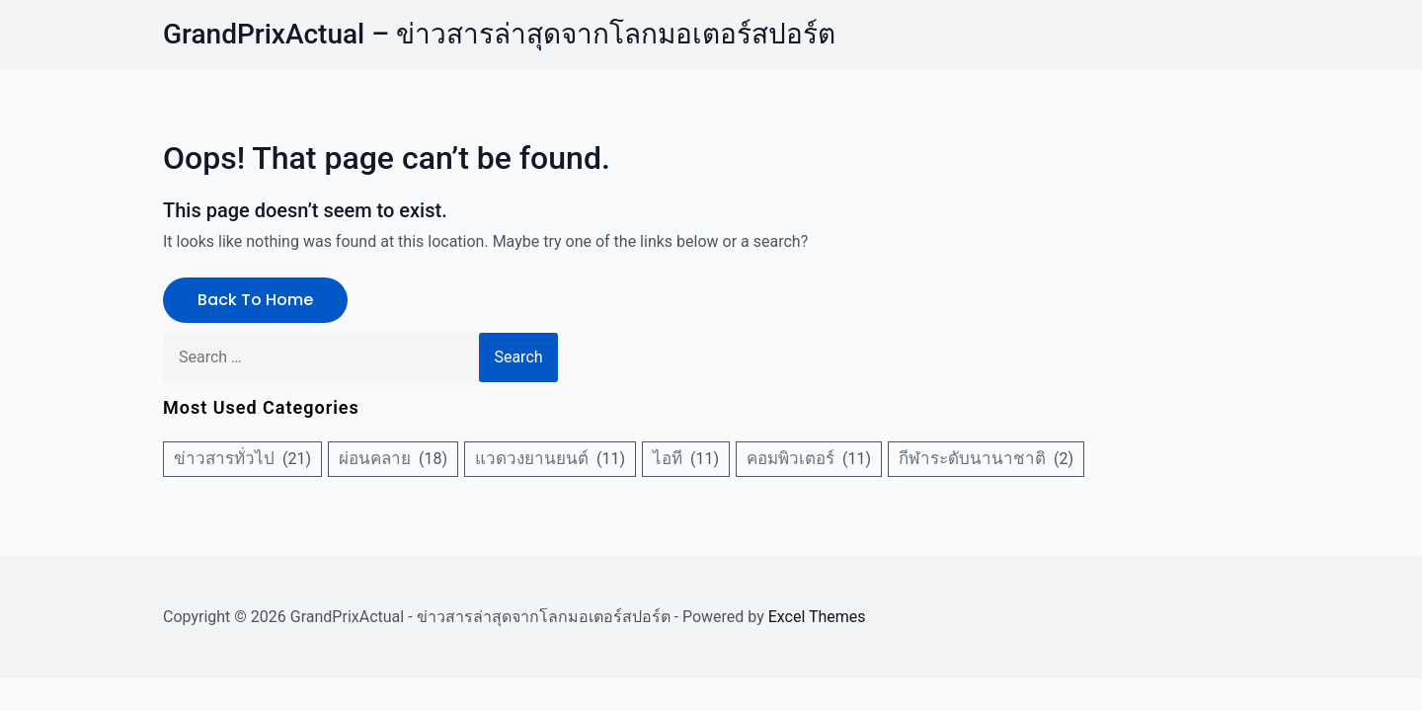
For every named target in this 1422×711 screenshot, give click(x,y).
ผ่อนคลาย (375, 458)
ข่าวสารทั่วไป (224, 458)
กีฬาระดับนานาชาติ (972, 458)
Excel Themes (817, 616)
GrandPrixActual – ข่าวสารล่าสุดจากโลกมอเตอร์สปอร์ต (499, 34)
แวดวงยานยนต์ (532, 458)
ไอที (667, 458)
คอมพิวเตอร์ (790, 458)
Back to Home (255, 299)
